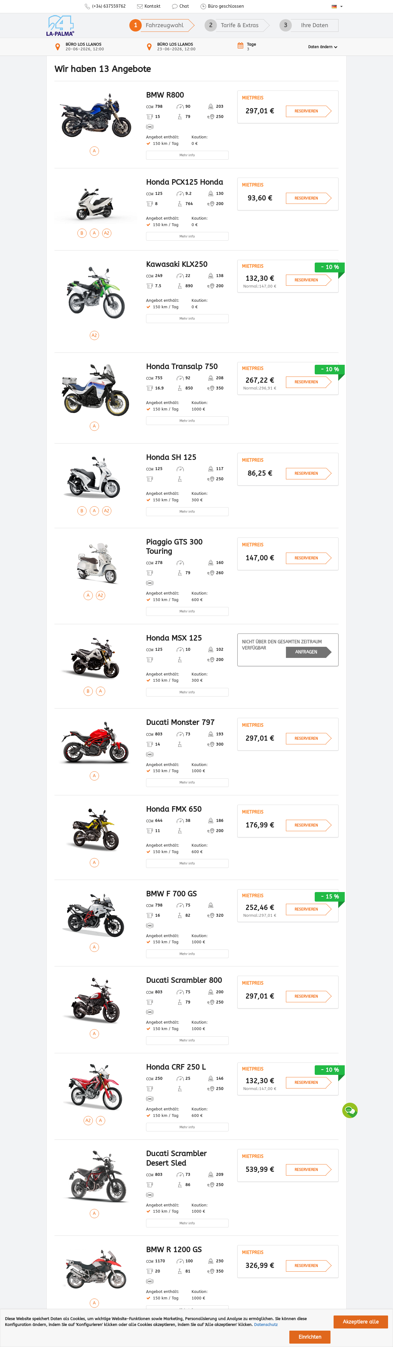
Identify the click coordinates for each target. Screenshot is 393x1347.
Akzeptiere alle (361, 1322)
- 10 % (330, 267)
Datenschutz (266, 1324)
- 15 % (330, 897)
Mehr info (187, 155)
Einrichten (310, 1337)
